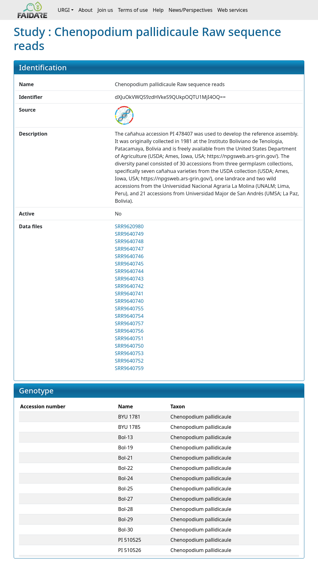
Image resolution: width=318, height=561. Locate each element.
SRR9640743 (129, 278)
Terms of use (133, 10)
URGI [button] (64, 10)
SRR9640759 (129, 368)
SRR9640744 (129, 271)
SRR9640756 (129, 330)
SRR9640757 (129, 323)
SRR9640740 (129, 301)
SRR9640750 (129, 345)
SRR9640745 (129, 263)
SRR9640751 (129, 338)
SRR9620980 (129, 226)
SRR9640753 (129, 353)
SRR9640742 (129, 286)
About (86, 10)
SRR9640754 (129, 316)
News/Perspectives (190, 10)
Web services (232, 10)
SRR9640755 (129, 308)
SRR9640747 (129, 248)
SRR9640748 (129, 241)
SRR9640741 (129, 293)
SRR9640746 (129, 256)
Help (158, 10)
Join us (105, 10)
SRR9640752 (129, 360)
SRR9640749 (129, 233)
